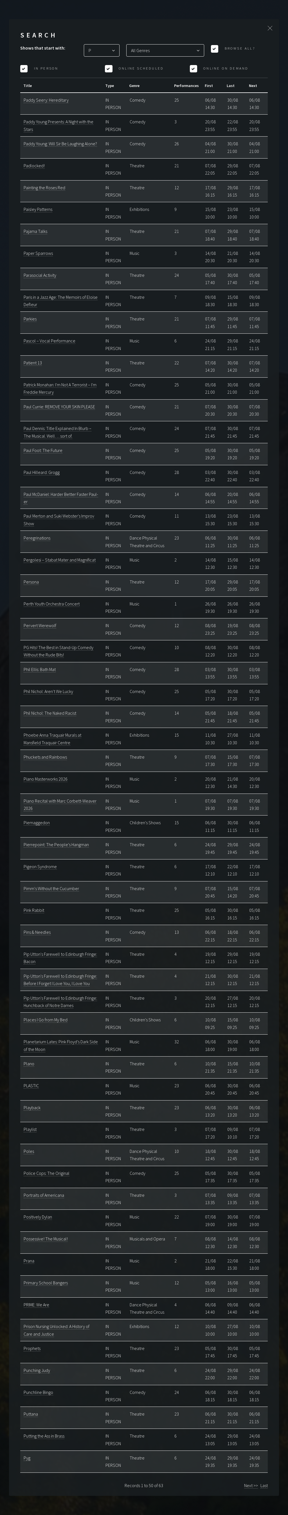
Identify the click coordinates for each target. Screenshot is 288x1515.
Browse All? (239, 48)
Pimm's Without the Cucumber (51, 888)
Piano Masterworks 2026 (46, 779)
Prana (29, 1261)
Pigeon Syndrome (40, 866)
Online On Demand (225, 68)
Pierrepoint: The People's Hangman (56, 844)
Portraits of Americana (44, 1195)
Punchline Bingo (38, 1392)
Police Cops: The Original (46, 1173)
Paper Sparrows (38, 253)
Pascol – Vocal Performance (49, 341)
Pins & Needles (37, 932)
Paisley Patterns (38, 209)
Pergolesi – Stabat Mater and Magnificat (60, 560)
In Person (45, 68)
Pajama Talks (35, 231)
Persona (31, 582)
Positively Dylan (38, 1217)
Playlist (30, 1129)
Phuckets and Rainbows (45, 757)
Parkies (30, 319)
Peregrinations (37, 538)
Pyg (27, 1458)
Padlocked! (34, 165)
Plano (29, 1063)
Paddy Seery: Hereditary (46, 100)
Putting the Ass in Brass (44, 1436)
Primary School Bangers (46, 1282)
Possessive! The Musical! (46, 1239)
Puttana (31, 1414)
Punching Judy (37, 1370)
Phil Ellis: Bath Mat (40, 669)
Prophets (32, 1348)
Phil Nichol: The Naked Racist (50, 713)
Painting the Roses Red (44, 187)
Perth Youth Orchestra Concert (52, 604)
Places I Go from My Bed (46, 1019)
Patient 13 (33, 363)
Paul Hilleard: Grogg (42, 472)
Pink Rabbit (34, 910)
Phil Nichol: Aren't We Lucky (48, 691)
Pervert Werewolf (40, 625)
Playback (32, 1107)
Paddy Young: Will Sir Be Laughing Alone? (60, 143)
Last (264, 1485)
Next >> (251, 1485)
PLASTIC (31, 1085)
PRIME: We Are (36, 1304)
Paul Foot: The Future (43, 450)
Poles (29, 1151)
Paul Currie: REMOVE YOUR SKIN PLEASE (59, 406)
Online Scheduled (140, 68)
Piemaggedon (37, 822)
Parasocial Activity (40, 275)
